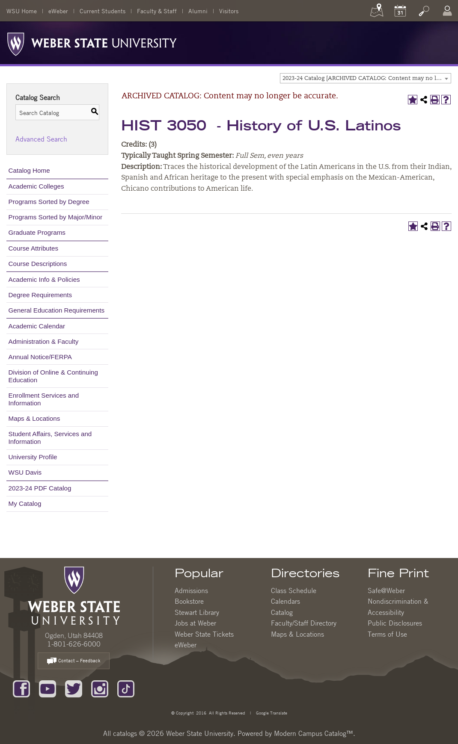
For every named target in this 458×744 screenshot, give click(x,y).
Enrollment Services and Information (44, 399)
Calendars (285, 601)
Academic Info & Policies (44, 279)
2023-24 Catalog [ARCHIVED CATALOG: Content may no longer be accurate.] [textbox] (367, 78)
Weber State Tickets (204, 634)
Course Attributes (34, 248)
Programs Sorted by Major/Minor (55, 217)
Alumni (198, 11)
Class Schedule (293, 590)
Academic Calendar (37, 326)
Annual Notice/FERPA (40, 356)
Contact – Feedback (74, 661)
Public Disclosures (395, 623)
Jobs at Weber (195, 623)
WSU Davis (25, 472)
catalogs (125, 733)
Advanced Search (41, 139)
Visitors (228, 11)
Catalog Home (29, 170)
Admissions (191, 590)
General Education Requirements (57, 310)
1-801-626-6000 (74, 644)
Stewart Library (197, 612)
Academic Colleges (36, 186)
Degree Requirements (40, 294)
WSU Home (21, 11)
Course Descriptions (38, 263)
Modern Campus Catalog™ (313, 733)
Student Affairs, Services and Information (50, 437)
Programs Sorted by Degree (49, 201)
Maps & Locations (34, 418)
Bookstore (189, 601)
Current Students (102, 11)
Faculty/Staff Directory (303, 623)
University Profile (33, 457)
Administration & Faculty (44, 341)
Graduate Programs (37, 232)
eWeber (58, 11)
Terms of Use (387, 634)
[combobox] (365, 78)
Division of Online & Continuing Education (53, 376)
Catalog (282, 612)
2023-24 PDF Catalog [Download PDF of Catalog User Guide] (40, 488)
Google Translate (271, 712)
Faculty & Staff (157, 11)
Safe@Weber (386, 590)
